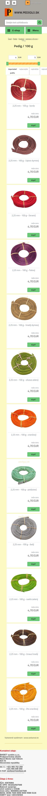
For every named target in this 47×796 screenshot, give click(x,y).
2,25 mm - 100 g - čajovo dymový (24, 160)
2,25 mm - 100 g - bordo (24, 106)
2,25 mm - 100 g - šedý (23, 544)
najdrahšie (34, 69)
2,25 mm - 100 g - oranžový (23, 435)
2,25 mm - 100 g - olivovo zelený (23, 380)
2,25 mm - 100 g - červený (24, 215)
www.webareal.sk (31, 737)
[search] (39, 22)
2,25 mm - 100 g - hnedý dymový (24, 325)
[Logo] (22, 12)
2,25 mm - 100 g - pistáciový (24, 489)
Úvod (10, 39)
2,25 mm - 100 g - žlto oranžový (23, 709)
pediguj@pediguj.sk (16, 771)
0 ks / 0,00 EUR (36, 3)
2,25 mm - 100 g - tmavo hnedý (23, 654)
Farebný (21, 39)
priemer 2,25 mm (32, 39)
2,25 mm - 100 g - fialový (23, 270)
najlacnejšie (23, 69)
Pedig (15, 39)
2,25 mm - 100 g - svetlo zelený (23, 599)
